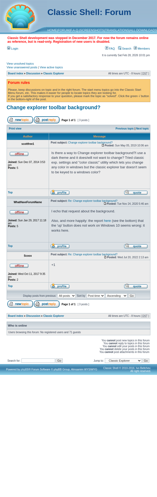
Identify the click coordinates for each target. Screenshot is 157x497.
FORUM (63, 30)
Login (12, 48)
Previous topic (125, 128)
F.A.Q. (74, 30)
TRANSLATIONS (117, 30)
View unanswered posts (22, 67)
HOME (52, 30)
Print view (15, 128)
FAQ (110, 48)
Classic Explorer (53, 73)
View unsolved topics (20, 63)
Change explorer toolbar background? (53, 107)
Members (142, 48)
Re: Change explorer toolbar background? (92, 200)
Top (10, 192)
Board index (15, 73)
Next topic (142, 128)
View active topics (51, 67)
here (107, 221)
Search (124, 48)
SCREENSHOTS (92, 30)
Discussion (33, 73)
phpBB (25, 369)
